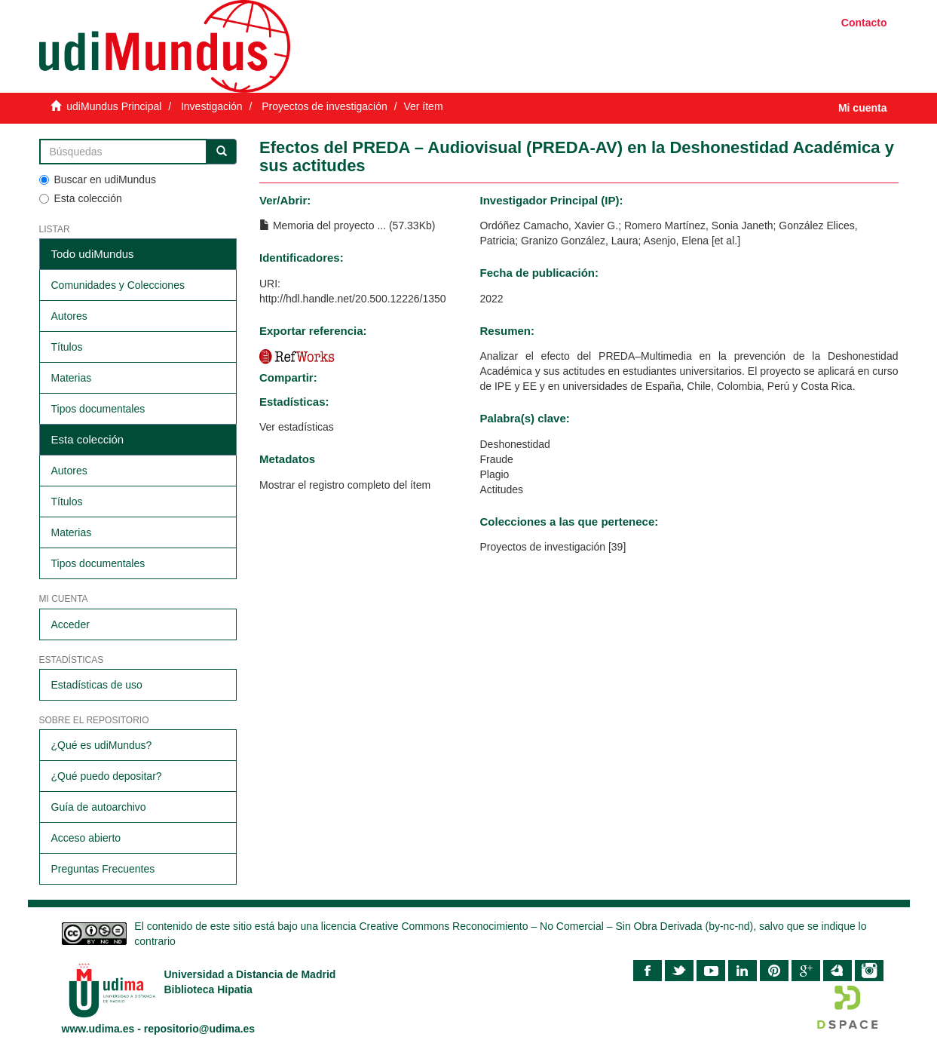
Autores (69, 316)
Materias (71, 378)
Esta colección (80, 198)
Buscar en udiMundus (97, 179)
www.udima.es (98, 1029)
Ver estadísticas (296, 427)
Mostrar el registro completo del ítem (344, 485)
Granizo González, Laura (579, 241)
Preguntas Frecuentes (103, 869)
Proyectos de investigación (324, 106)
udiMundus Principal (113, 106)
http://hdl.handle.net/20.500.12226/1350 (352, 299)
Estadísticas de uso (96, 685)
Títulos (67, 347)
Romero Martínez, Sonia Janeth (698, 225)
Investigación (212, 106)
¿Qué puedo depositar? (106, 776)
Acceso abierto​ (86, 838)
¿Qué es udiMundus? (101, 745)
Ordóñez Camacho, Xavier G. (548, 225)
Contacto (864, 23)
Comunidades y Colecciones (118, 285)
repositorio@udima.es (199, 1029)
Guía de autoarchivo (98, 807)
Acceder (70, 624)
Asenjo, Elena (676, 241)
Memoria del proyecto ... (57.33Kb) (347, 225)
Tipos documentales (98, 409)
